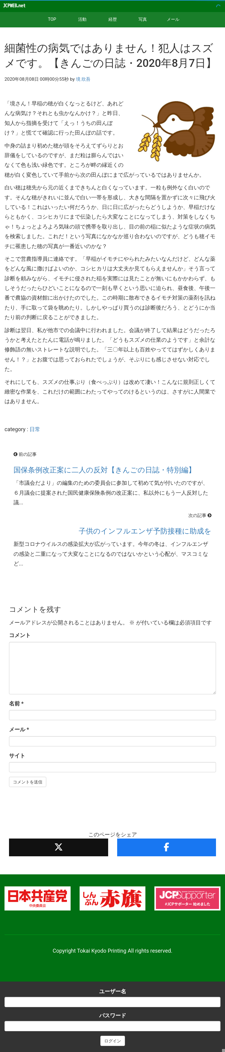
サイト (17, 755)
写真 (142, 19)
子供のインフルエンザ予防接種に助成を (145, 531)
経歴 (112, 19)
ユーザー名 (112, 991)
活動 (82, 19)
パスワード (112, 1015)
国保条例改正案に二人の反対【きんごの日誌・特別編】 (105, 470)
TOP (52, 19)
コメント (20, 635)
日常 (34, 429)
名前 (16, 703)
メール (173, 19)
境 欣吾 (83, 79)
